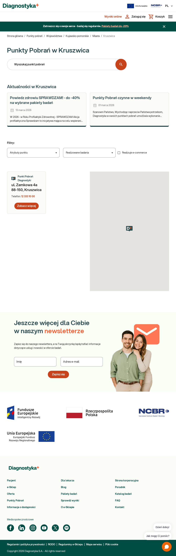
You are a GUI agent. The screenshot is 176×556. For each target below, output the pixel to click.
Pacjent (11, 480)
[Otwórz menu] (169, 16)
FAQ (117, 500)
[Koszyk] (156, 16)
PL (169, 6)
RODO (51, 544)
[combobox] (62, 64)
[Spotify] (66, 527)
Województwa (54, 36)
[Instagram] (32, 527)
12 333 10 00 (28, 196)
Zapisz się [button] (58, 374)
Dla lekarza (67, 480)
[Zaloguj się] (135, 16)
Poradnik (120, 487)
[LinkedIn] (21, 527)
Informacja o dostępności (21, 507)
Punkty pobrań (35, 36)
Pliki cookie (111, 544)
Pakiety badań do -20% (115, 26)
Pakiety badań (69, 494)
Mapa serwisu (94, 544)
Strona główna (15, 36)
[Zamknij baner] (164, 26)
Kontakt (119, 507)
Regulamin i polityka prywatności (26, 544)
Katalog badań (123, 494)
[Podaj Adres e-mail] (82, 362)
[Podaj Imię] (35, 362)
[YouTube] (44, 527)
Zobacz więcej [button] (26, 206)
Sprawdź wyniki (70, 500)
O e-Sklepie (67, 507)
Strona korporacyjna (127, 480)
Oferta (11, 494)
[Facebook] (10, 527)
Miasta (96, 36)
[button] (129, 228)
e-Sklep (11, 487)
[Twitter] (55, 527)
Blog (63, 487)
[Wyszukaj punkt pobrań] (121, 64)
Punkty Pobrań (15, 500)
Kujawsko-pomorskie (77, 36)
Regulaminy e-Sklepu (70, 544)
